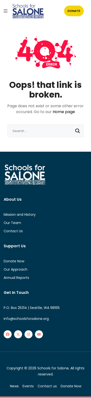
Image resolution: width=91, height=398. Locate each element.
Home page (64, 112)
